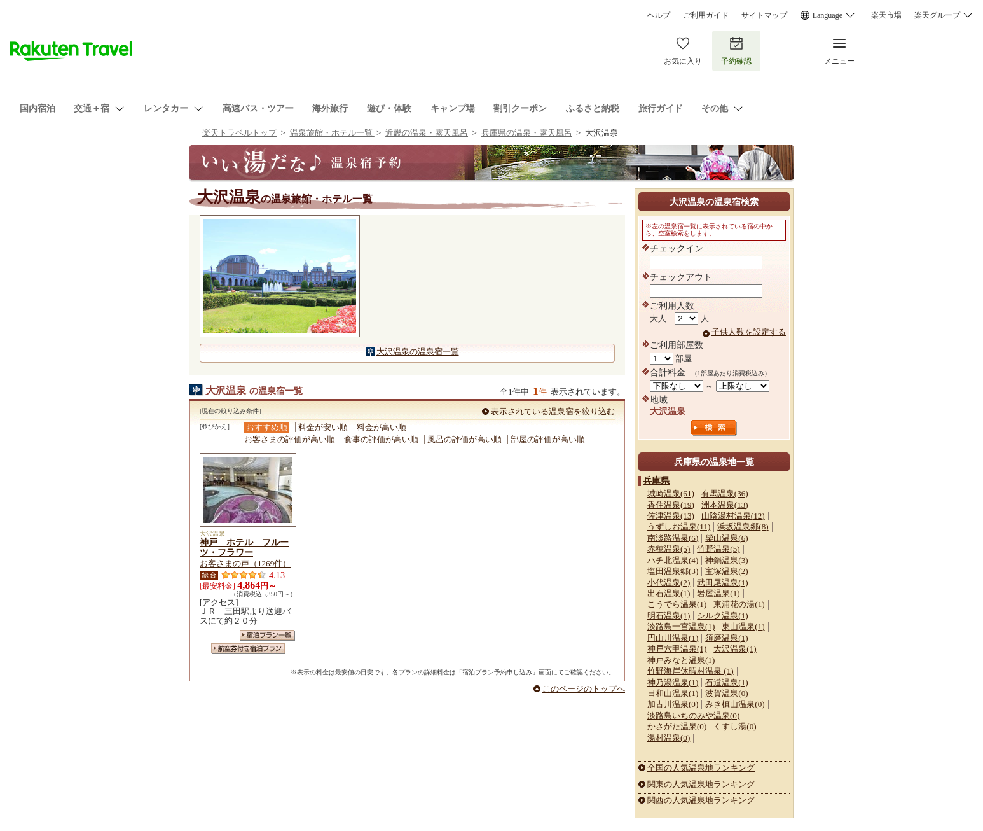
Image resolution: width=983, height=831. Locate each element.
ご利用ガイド (706, 15)
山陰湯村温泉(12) (733, 515)
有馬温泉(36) (724, 493)
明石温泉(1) (668, 615)
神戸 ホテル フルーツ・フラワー (244, 547)
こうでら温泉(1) (676, 604)
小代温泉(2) (668, 582)
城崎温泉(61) (670, 493)
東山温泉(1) (743, 626)
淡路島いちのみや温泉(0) (693, 715)
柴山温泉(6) (726, 538)
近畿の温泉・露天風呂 (426, 132)
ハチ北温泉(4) (672, 560)
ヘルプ (658, 15)
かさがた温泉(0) (676, 726)
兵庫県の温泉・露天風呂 (526, 132)
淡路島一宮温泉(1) (681, 626)
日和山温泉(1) (672, 693)
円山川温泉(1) (672, 638)
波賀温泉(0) (726, 693)
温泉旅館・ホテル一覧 (332, 132)
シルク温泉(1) (722, 615)
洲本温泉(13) (724, 505)
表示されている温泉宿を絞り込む (553, 411)
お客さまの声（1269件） (245, 563)
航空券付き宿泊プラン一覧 (248, 648)
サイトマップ (764, 15)
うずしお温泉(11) (678, 526)
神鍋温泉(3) (726, 560)
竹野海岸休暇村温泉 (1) (690, 671)
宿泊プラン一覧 (267, 635)
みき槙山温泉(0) (734, 704)
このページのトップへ (583, 689)
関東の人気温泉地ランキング (701, 784)
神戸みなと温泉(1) (681, 660)
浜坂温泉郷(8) (742, 526)
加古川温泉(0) (672, 704)
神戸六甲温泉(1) (676, 648)
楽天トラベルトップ (239, 132)
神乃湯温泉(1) (672, 682)
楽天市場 (886, 15)
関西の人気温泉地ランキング (701, 800)
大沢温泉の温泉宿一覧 (417, 351)
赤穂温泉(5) (668, 549)
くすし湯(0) (734, 726)
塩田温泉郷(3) (672, 571)
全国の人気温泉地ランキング (701, 767)
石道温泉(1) (726, 682)
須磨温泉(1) (726, 638)
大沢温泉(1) (734, 648)
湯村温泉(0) (668, 738)
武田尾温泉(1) (722, 582)
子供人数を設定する (748, 332)
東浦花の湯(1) (738, 604)
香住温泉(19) (670, 505)
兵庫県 (656, 480)
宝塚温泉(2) (726, 571)
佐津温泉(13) (670, 515)
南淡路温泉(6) (672, 538)
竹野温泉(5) (718, 549)
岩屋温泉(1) (718, 593)
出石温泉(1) (668, 593)
